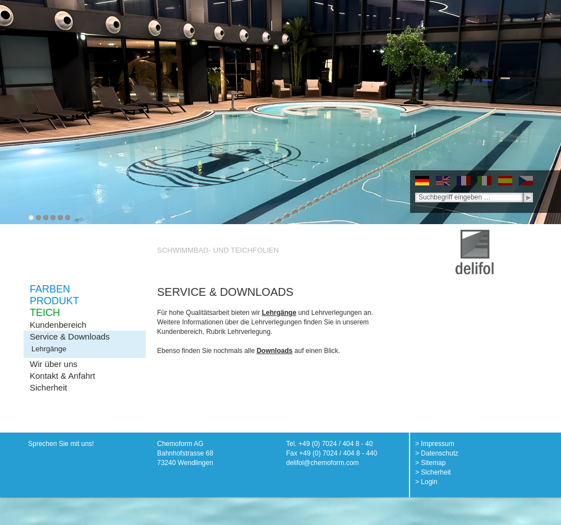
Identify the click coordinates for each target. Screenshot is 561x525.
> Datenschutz (436, 453)
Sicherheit (48, 387)
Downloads (274, 351)
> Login (426, 482)
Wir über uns (53, 364)
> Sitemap (430, 463)
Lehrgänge (48, 349)
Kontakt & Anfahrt (62, 375)
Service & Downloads (70, 336)
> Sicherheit (433, 472)
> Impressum (434, 444)
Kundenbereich (58, 324)
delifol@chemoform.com (322, 463)
